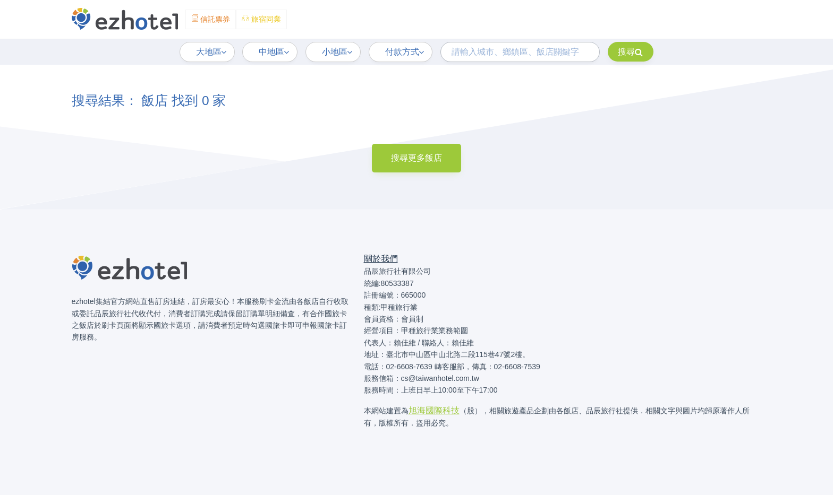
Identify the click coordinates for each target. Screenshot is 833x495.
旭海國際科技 (434, 410)
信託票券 (211, 19)
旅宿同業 (261, 19)
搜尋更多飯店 (416, 157)
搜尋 (630, 51)
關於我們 (381, 258)
